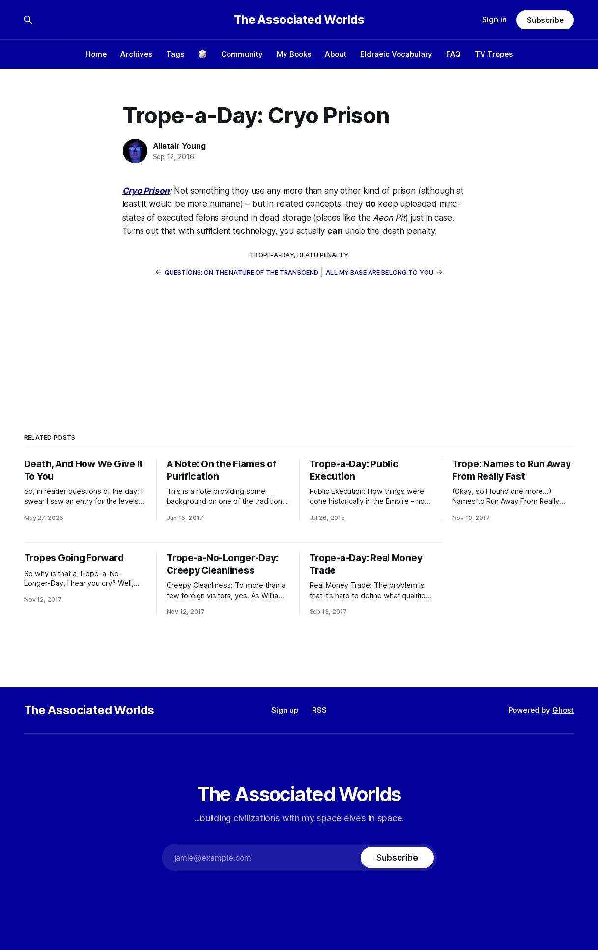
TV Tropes (494, 53)
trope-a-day (271, 255)
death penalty (322, 255)
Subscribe (545, 20)
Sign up (284, 710)
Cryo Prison (146, 191)
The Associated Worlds (299, 20)
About (335, 53)
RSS (319, 710)
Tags (175, 53)
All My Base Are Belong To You (379, 272)
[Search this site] (28, 20)
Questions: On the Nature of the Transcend (241, 272)
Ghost (563, 710)
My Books (294, 53)
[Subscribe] (397, 857)
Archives (136, 53)
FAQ (453, 53)
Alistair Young (179, 146)
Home (96, 53)
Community (242, 53)
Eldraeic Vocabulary (396, 53)
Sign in (494, 19)
